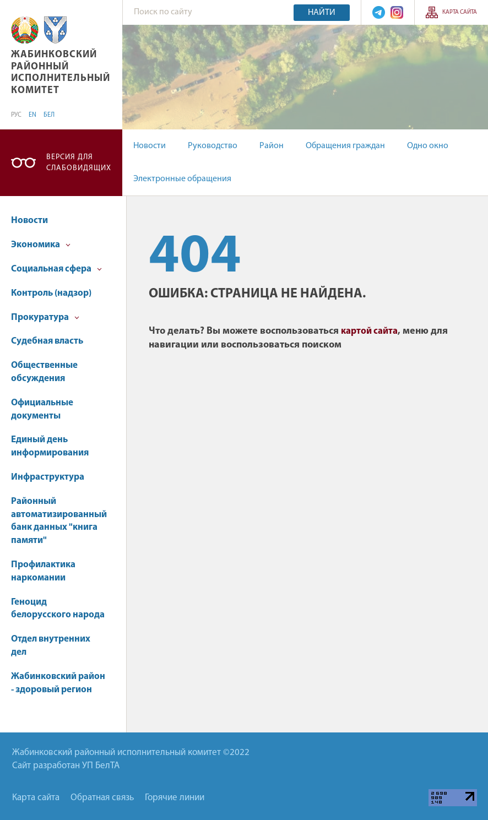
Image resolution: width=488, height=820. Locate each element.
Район (271, 146)
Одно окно (427, 146)
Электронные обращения (182, 179)
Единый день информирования (50, 446)
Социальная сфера (56, 269)
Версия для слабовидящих (78, 162)
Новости (149, 146)
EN (32, 115)
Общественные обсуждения (44, 372)
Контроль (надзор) (51, 293)
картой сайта (369, 331)
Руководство (212, 146)
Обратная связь (102, 797)
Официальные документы (42, 409)
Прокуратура (45, 317)
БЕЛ (49, 115)
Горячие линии (174, 797)
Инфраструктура (47, 477)
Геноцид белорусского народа (58, 609)
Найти (321, 12)
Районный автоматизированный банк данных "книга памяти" (59, 521)
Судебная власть (47, 341)
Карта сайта (459, 12)
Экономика (41, 244)
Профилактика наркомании (43, 571)
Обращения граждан (345, 146)
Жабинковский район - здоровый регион (58, 683)
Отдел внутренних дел (50, 645)
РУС (16, 115)
